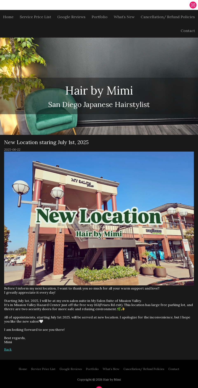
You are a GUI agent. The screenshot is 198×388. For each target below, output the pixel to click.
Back (8, 349)
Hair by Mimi (99, 90)
